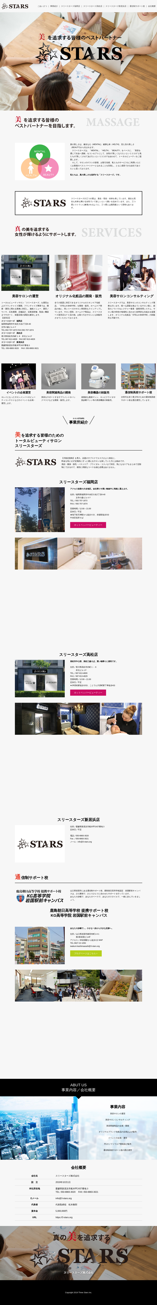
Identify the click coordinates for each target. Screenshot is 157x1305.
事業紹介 (54, 6)
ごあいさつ (42, 6)
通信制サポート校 (137, 6)
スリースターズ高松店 (92, 6)
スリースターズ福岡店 (70, 6)
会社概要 (152, 6)
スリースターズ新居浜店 (116, 6)
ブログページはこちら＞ (86, 953)
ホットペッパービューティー (88, 525)
